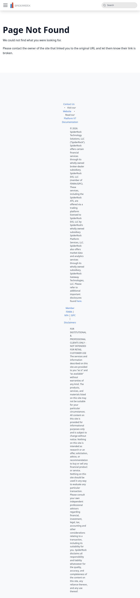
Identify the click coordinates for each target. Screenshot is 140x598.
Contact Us (69, 104)
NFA (66, 315)
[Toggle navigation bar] (5, 5)
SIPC (73, 315)
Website (67, 111)
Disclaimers (70, 322)
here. (79, 301)
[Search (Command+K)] (119, 5)
